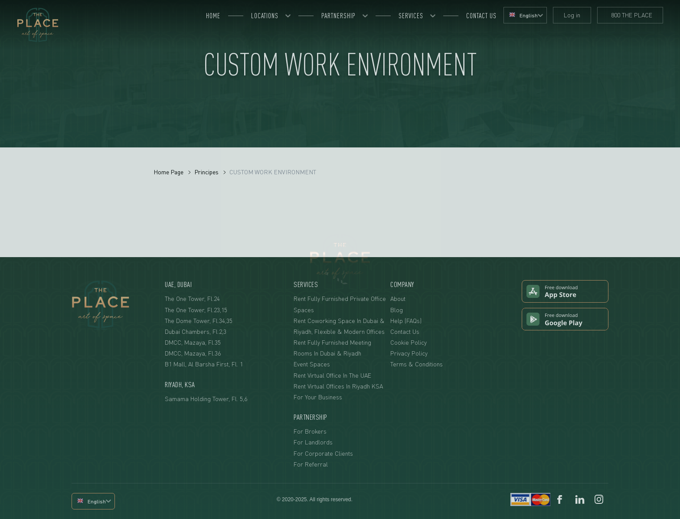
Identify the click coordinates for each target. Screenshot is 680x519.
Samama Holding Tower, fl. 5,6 (206, 398)
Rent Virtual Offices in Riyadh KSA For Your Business (338, 391)
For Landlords (313, 442)
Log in (572, 15)
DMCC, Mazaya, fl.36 (193, 353)
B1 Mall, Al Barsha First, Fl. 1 (204, 364)
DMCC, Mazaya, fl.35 (193, 342)
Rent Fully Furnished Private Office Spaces (340, 304)
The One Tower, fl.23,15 (196, 309)
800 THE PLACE (630, 15)
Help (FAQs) (406, 320)
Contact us (481, 15)
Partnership (338, 15)
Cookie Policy (408, 342)
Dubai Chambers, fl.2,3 (195, 331)
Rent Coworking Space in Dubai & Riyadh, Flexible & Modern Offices (339, 326)
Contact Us (404, 331)
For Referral (311, 464)
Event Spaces (312, 364)
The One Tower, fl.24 (192, 298)
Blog (396, 309)
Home (213, 15)
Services (411, 15)
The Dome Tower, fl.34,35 (198, 320)
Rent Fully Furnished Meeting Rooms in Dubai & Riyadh (332, 348)
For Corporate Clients (323, 453)
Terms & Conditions (416, 364)
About (397, 298)
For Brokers (310, 431)
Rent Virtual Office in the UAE (332, 375)
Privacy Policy (409, 353)
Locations (264, 15)
